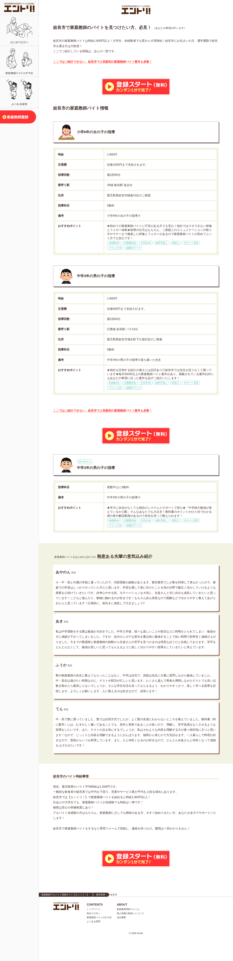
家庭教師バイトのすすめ (99, 940)
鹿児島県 (100, 917)
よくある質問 (93, 944)
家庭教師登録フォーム (128, 932)
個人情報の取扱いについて (130, 936)
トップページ (93, 932)
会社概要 (121, 940)
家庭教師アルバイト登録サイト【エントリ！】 (65, 917)
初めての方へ (93, 936)
